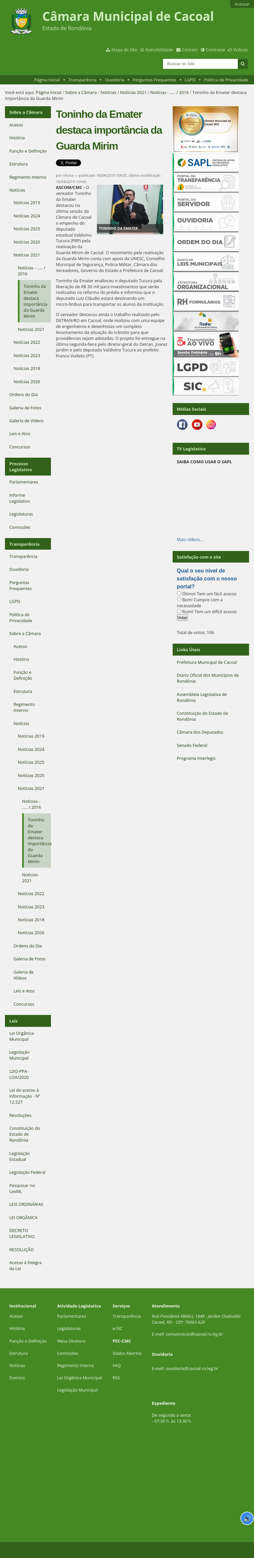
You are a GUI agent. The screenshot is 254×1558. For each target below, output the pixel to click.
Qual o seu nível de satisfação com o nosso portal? (207, 578)
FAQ (117, 1365)
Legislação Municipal (77, 1390)
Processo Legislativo (20, 467)
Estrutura (18, 1353)
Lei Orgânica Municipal (79, 1378)
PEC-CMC (122, 1341)
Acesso (16, 1316)
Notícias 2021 (133, 92)
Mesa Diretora (71, 1341)
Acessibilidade (159, 50)
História (17, 1328)
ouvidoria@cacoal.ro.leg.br (192, 1368)
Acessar (242, 4)
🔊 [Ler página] (247, 1518)
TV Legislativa (191, 449)
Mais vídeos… (190, 539)
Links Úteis (188, 650)
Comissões (67, 1353)
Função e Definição (28, 1341)
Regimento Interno (75, 1365)
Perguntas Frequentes (154, 80)
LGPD (190, 80)
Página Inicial (47, 80)
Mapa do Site (124, 50)
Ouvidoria (114, 80)
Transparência (82, 80)
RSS (116, 1378)
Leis (13, 1021)
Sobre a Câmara (81, 92)
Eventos (17, 1378)
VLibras (240, 50)
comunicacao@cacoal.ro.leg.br (194, 1334)
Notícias (108, 92)
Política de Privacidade (226, 80)
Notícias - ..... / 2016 (169, 92)
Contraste (215, 50)
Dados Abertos (127, 1353)
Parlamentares (71, 1316)
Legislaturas (69, 1328)
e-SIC (118, 1328)
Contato (190, 50)
